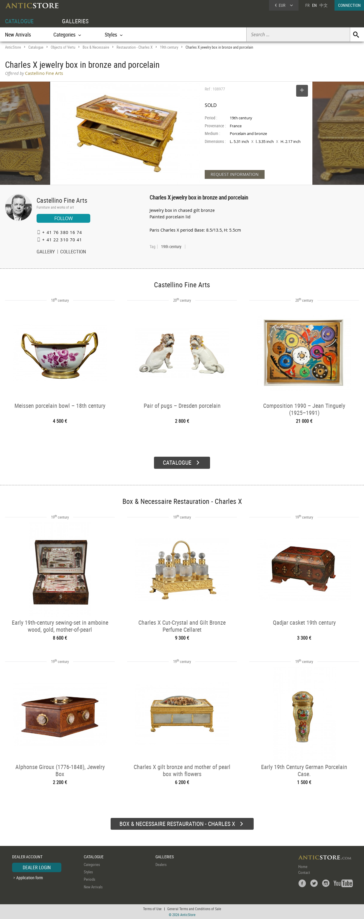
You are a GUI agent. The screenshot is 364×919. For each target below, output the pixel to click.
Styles (88, 872)
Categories (92, 864)
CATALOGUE (19, 21)
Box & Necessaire (96, 47)
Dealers (161, 864)
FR (307, 5)
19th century (169, 47)
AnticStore (13, 47)
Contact (304, 872)
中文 (323, 5)
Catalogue (35, 47)
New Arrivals (18, 34)
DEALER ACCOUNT (27, 856)
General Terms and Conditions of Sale (194, 908)
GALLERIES (75, 21)
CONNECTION (349, 5)
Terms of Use (152, 908)
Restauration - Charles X (135, 47)
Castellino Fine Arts (62, 200)
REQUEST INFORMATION (235, 174)
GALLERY (46, 252)
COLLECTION (73, 252)
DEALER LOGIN (37, 867)
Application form (29, 877)
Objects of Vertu (63, 47)
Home (302, 866)
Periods (89, 879)
